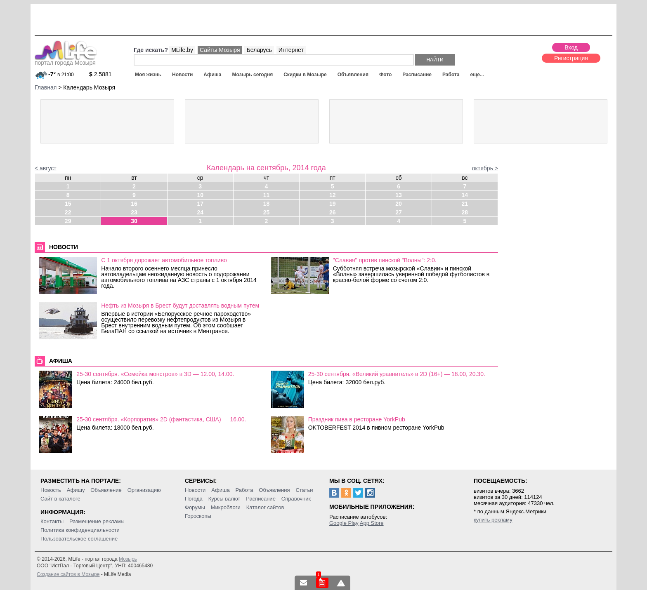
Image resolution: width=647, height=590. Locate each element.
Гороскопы (198, 516)
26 (332, 212)
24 (200, 212)
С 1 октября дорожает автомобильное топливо (164, 260)
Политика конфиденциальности (80, 530)
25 (266, 212)
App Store (372, 523)
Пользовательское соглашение (79, 539)
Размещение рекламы (97, 521)
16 (134, 203)
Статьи (304, 490)
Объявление (105, 490)
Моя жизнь (148, 75)
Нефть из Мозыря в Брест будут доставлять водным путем (180, 305)
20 (398, 203)
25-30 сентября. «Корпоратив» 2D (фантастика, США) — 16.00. (161, 419)
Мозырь (128, 559)
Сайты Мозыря (220, 50)
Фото (385, 75)
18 (266, 203)
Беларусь (259, 50)
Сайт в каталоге (60, 499)
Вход (571, 47)
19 (332, 203)
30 (134, 221)
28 (465, 212)
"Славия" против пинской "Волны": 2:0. (385, 260)
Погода (194, 499)
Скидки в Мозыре (304, 75)
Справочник (296, 499)
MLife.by (182, 50)
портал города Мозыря (66, 60)
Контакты (52, 521)
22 (68, 212)
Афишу (76, 490)
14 (465, 195)
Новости (182, 75)
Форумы (195, 507)
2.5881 (100, 74)
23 (134, 212)
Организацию (144, 490)
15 (68, 203)
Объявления (353, 75)
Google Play (344, 523)
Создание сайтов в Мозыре (68, 574)
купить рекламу (493, 520)
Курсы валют (224, 499)
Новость (50, 490)
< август (46, 168)
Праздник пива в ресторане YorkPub (356, 419)
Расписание (417, 75)
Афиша (212, 75)
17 (200, 203)
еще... (477, 75)
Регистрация (571, 58)
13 (398, 195)
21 (465, 203)
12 (332, 195)
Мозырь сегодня (252, 75)
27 (398, 212)
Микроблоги (226, 507)
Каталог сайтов (265, 507)
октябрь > (485, 168)
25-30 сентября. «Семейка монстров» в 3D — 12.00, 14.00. (155, 374)
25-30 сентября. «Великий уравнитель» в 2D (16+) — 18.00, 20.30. (396, 374)
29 (68, 221)
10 (200, 195)
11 (266, 195)
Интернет (291, 50)
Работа (451, 75)
